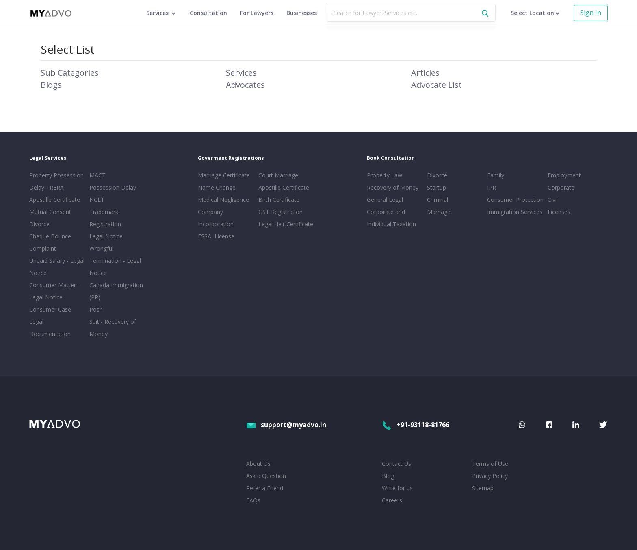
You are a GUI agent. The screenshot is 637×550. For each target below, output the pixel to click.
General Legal (385, 199)
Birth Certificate (278, 199)
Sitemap (483, 488)
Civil (553, 199)
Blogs (51, 84)
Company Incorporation (216, 218)
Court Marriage (278, 175)
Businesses (301, 13)
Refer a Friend (264, 488)
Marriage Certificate (224, 175)
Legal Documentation (50, 328)
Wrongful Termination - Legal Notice (115, 260)
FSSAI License (216, 236)
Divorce (437, 175)
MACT (97, 175)
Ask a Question (266, 476)
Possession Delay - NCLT (114, 193)
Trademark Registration (105, 218)
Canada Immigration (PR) (116, 291)
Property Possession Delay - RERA (56, 181)
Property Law (384, 175)
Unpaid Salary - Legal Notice (56, 267)
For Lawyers (256, 13)
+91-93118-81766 (415, 424)
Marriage (439, 212)
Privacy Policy (490, 476)
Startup (436, 187)
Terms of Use (490, 463)
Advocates (245, 84)
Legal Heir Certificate (285, 224)
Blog (388, 476)
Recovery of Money (392, 187)
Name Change (217, 187)
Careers (392, 500)
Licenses (559, 212)
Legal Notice (106, 236)
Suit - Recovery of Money (112, 328)
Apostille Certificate (54, 199)
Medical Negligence (223, 199)
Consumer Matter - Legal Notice (54, 291)
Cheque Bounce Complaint (50, 242)
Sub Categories (70, 72)
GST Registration (280, 212)
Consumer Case (50, 309)
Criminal (437, 199)
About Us (258, 463)
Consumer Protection (515, 199)
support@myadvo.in (286, 424)
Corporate (561, 187)
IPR (491, 187)
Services (241, 72)
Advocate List (436, 84)
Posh (96, 309)
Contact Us (396, 463)
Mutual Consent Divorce (50, 218)
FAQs (253, 500)
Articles (425, 72)
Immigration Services (514, 212)
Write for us (397, 488)
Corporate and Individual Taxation (391, 218)
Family (495, 175)
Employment (564, 175)
